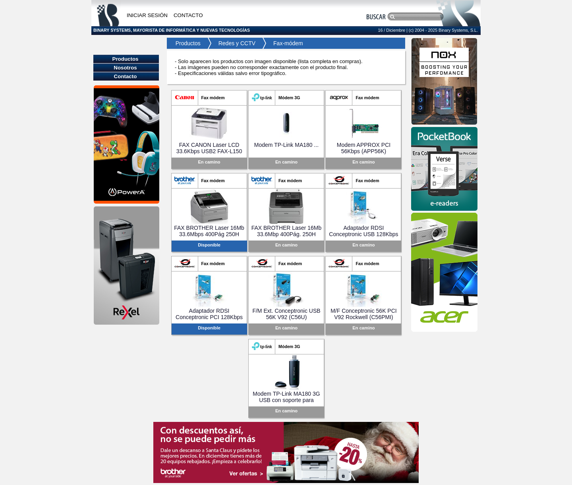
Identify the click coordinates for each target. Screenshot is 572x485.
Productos (186, 43)
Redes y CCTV (236, 43)
